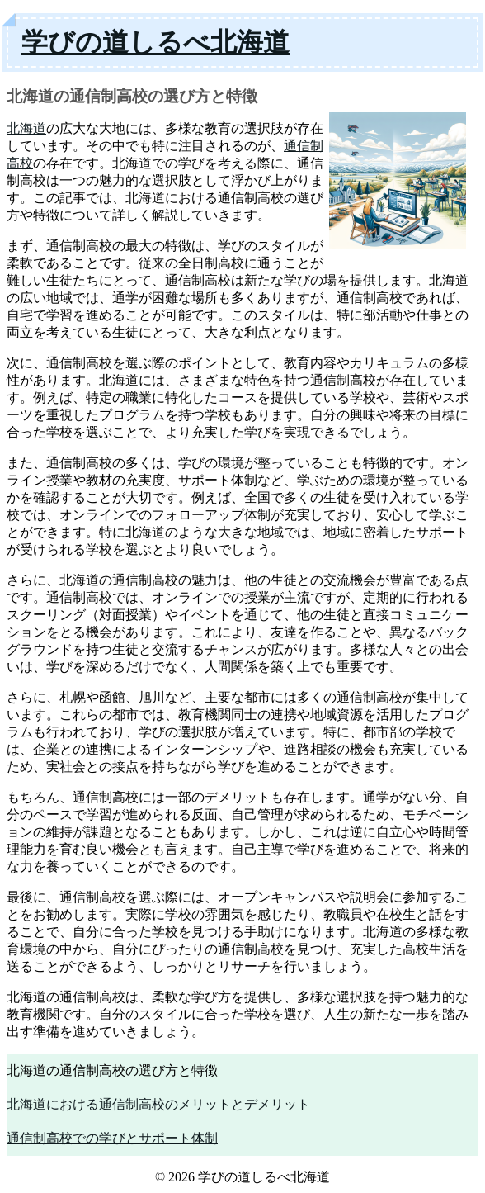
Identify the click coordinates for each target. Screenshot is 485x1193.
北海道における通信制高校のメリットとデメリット (158, 1104)
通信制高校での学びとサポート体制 (112, 1138)
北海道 (26, 128)
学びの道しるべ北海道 (155, 42)
